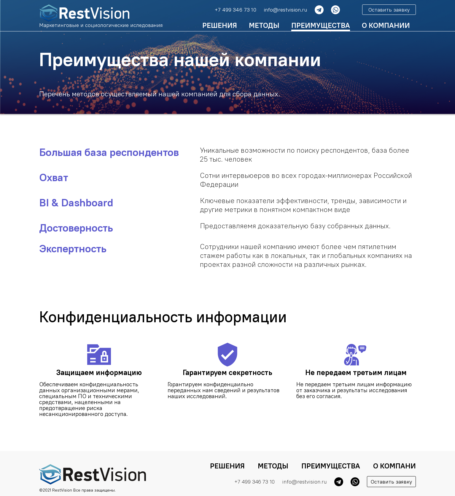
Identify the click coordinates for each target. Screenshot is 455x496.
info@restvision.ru (285, 9)
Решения (219, 25)
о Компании (386, 25)
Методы (264, 25)
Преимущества (320, 25)
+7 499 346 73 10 (235, 9)
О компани (394, 465)
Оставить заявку (389, 9)
